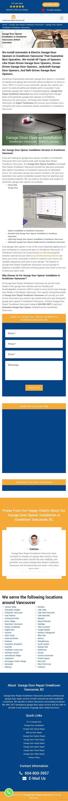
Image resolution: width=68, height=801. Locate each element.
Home (4, 24)
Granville (8, 647)
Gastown (8, 641)
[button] (25, 540)
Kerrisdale (9, 664)
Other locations (44, 627)
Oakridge (41, 624)
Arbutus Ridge (10, 607)
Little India (42, 610)
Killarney (8, 667)
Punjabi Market (44, 630)
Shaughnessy (43, 641)
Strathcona (42, 650)
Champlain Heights (12, 610)
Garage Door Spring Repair (34, 729)
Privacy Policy (34, 757)
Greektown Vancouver (14, 650)
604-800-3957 (51, 4)
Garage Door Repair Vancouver (38, 794)
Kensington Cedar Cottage (15, 661)
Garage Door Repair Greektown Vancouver (26, 24)
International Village (13, 655)
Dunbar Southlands (12, 627)
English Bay (9, 630)
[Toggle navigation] (62, 18)
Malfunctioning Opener (47, 255)
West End (41, 661)
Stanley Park (43, 647)
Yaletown (41, 667)
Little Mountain (44, 615)
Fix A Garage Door (34, 722)
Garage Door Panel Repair (34, 750)
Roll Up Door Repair (34, 732)
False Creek (9, 635)
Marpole (41, 618)
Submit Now (34, 387)
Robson (41, 638)
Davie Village (10, 621)
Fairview (8, 632)
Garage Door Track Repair (34, 739)
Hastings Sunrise (12, 652)
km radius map (34, 440)
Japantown (9, 658)
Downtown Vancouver (13, 624)
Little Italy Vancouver (46, 612)
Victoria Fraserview (45, 655)
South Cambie (43, 644)
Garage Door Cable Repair (34, 754)
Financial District (11, 638)
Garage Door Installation (34, 725)
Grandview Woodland (13, 644)
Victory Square (44, 658)
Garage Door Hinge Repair (34, 743)
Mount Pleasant (44, 621)
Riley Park (42, 635)
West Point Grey (44, 664)
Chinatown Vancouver (13, 612)
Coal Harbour (10, 615)
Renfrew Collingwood (46, 632)
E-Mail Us (37, 778)
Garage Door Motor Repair (34, 747)
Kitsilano (41, 607)
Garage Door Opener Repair (34, 736)
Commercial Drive (12, 618)
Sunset (40, 652)
